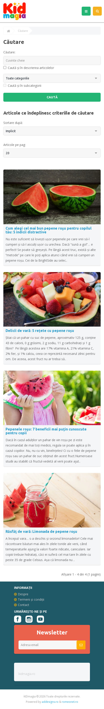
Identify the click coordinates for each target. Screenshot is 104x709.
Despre (21, 594)
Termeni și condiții (29, 599)
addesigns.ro (50, 702)
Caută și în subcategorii (22, 85)
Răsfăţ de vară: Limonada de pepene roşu (41, 531)
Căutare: (9, 52)
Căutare (23, 31)
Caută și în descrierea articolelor (28, 68)
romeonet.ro (70, 702)
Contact (21, 605)
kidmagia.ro (27, 674)
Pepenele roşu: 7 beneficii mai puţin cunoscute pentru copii (46, 431)
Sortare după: (13, 123)
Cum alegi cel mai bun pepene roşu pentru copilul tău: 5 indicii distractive (49, 230)
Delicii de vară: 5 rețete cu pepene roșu (40, 331)
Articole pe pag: (14, 145)
